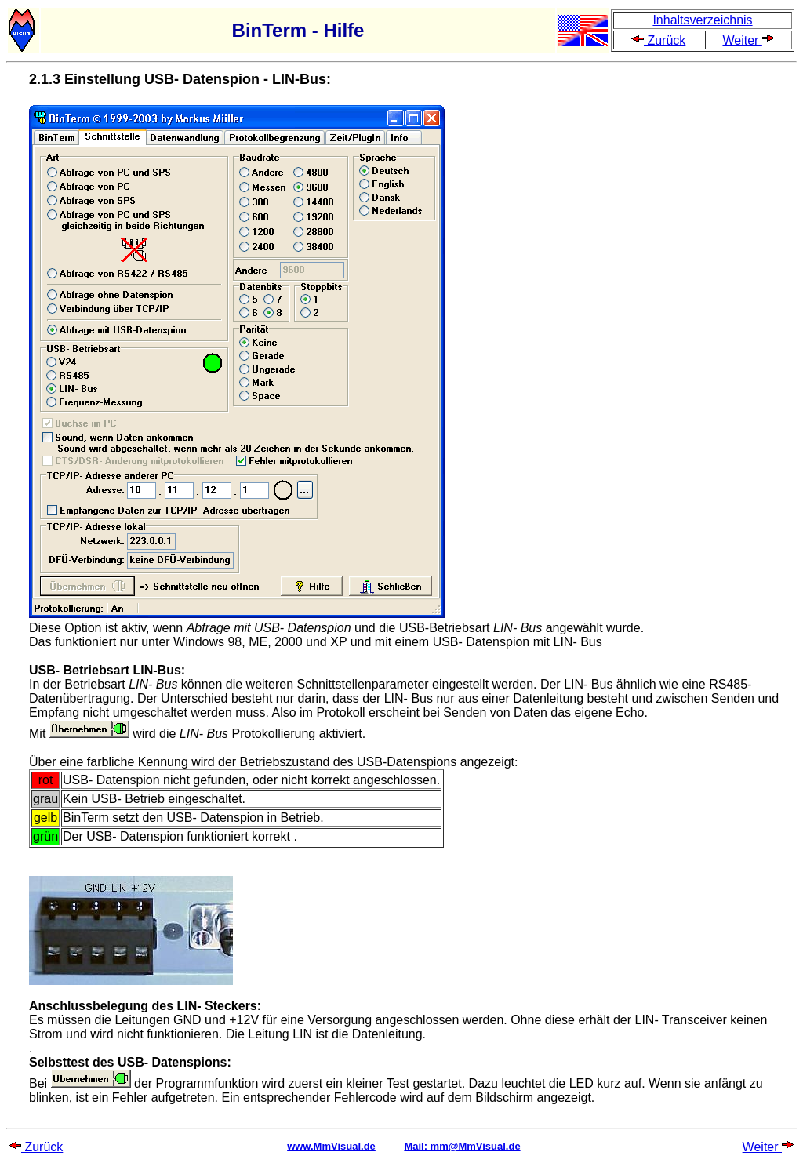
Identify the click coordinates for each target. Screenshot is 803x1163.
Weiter (748, 40)
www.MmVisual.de (331, 1146)
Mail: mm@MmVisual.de (462, 1146)
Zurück (658, 40)
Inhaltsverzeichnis (702, 20)
